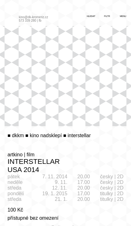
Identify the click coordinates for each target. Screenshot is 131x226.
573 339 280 (27, 20)
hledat (91, 16)
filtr (107, 16)
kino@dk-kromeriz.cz (33, 17)
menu (123, 16)
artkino (15, 154)
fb (40, 20)
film (30, 154)
